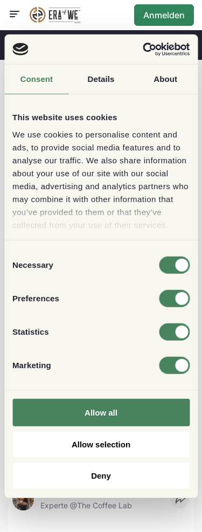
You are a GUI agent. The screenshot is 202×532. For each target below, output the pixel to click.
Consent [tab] (36, 79)
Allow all (101, 412)
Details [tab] (101, 79)
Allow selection (101, 443)
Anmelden (164, 15)
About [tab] (165, 79)
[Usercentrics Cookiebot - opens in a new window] (144, 49)
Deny (101, 475)
